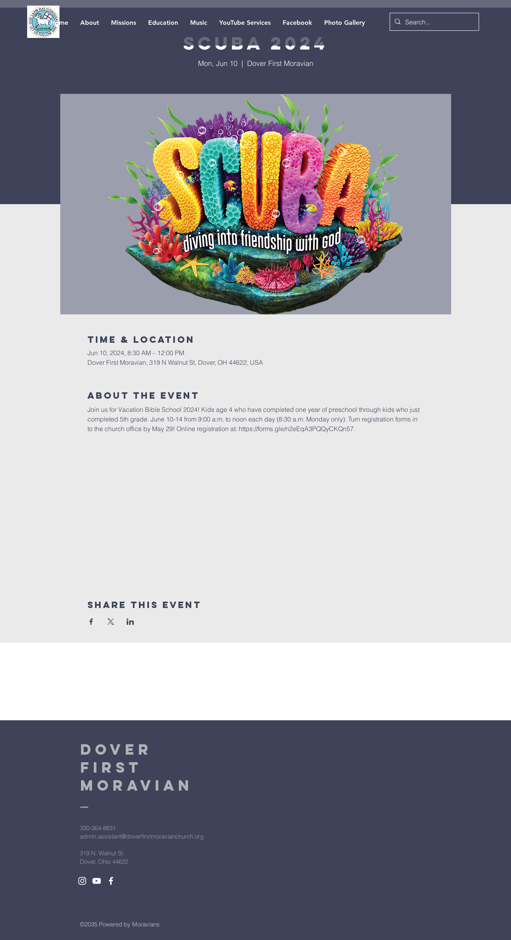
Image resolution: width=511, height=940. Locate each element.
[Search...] (433, 22)
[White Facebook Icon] (111, 881)
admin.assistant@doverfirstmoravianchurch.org (142, 836)
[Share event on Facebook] (91, 621)
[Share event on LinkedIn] (130, 621)
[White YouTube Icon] (96, 881)
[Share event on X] (111, 621)
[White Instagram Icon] (82, 881)
